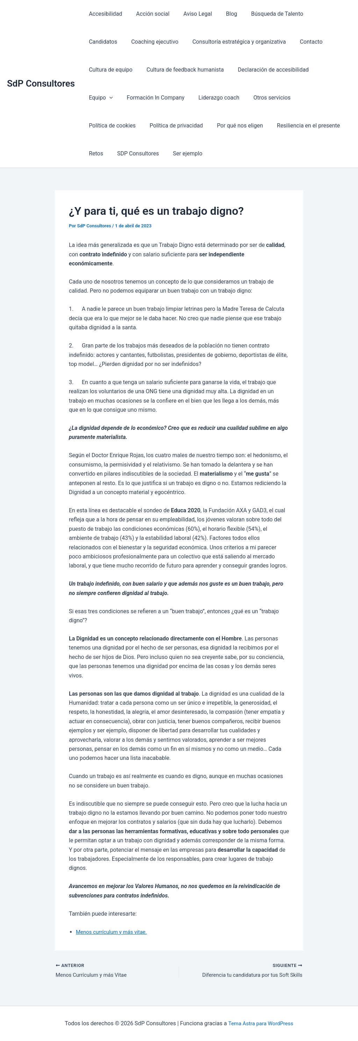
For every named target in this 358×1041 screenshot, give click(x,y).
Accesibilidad (104, 13)
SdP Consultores (41, 83)
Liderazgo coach (176, 97)
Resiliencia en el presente (240, 125)
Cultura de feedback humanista (126, 69)
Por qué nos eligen (175, 125)
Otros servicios (226, 97)
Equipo (270, 70)
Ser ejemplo (155, 153)
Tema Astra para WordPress (260, 1023)
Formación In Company (116, 97)
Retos (290, 125)
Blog (221, 13)
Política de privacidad (114, 125)
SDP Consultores (108, 153)
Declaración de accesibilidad (211, 69)
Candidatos (316, 13)
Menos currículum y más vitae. (114, 932)
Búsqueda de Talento (264, 13)
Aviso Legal (191, 13)
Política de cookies (280, 97)
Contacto (262, 41)
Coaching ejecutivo (111, 41)
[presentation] (278, 70)
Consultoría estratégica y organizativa (192, 41)
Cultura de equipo (306, 41)
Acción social (148, 13)
